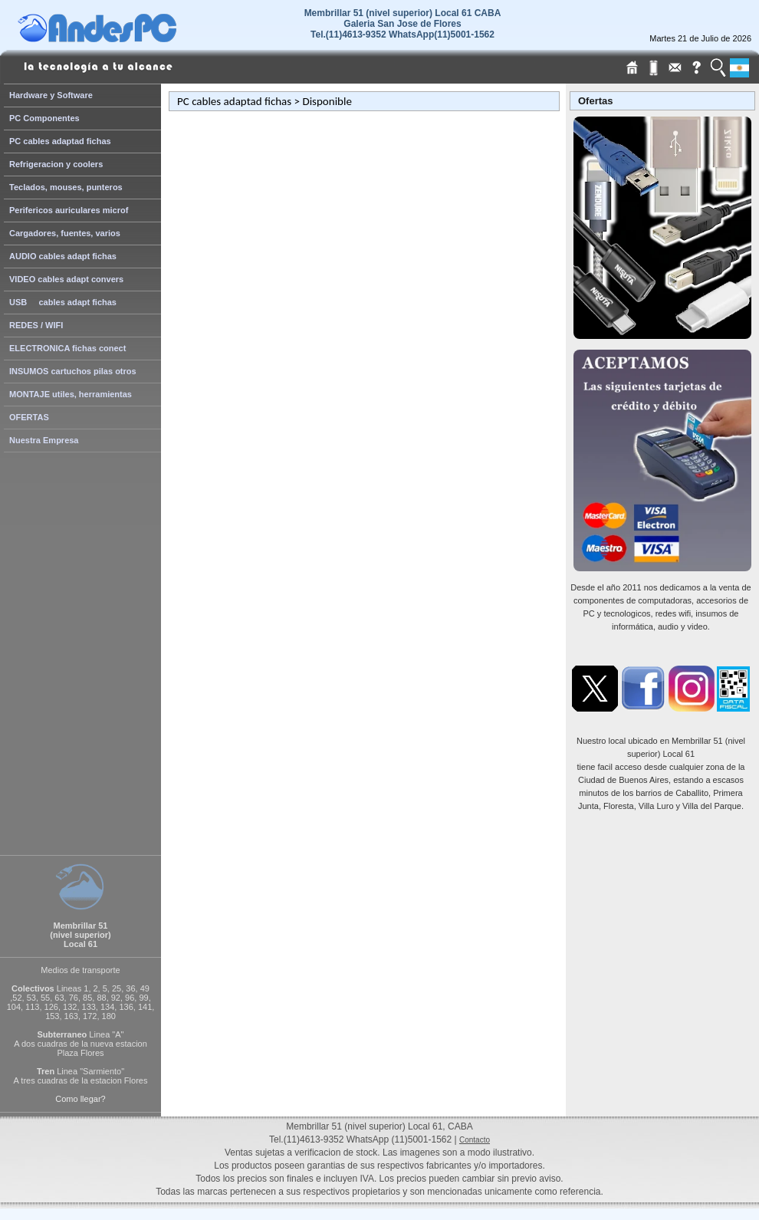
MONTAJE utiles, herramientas (70, 394)
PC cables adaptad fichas (60, 141)
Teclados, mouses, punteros (66, 187)
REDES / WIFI (36, 325)
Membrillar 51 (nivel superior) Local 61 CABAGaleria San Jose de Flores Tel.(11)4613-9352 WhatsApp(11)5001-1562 (402, 24)
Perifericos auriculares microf (68, 210)
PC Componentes (44, 118)
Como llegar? (80, 1098)
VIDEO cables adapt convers (66, 279)
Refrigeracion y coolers (56, 164)
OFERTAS (29, 417)
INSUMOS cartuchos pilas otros (72, 371)
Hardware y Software (51, 95)
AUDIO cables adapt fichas (63, 256)
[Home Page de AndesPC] (126, 38)
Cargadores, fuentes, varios (64, 233)
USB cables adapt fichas (63, 302)
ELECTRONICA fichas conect (67, 348)
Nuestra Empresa (44, 440)
